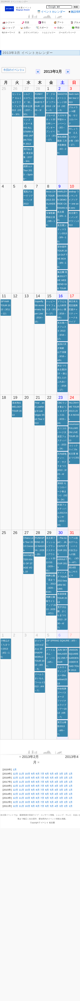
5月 (51, 773)
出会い (59, 27)
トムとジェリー (48, 32)
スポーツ (42, 27)
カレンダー (53, 11)
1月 (15, 769)
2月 (66, 773)
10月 (27, 773)
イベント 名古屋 (48, 823)
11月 (21, 773)
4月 (56, 773)
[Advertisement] (30, 40)
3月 (61, 773)
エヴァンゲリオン (31, 32)
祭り (42, 22)
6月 (47, 773)
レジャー (9, 22)
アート (59, 22)
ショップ (9, 27)
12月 (15, 773)
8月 (37, 773)
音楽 (25, 22)
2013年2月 (30, 757)
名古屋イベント (24, 8)
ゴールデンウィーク (67, 32)
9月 (33, 773)
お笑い (25, 27)
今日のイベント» (13, 69)
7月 (42, 773)
